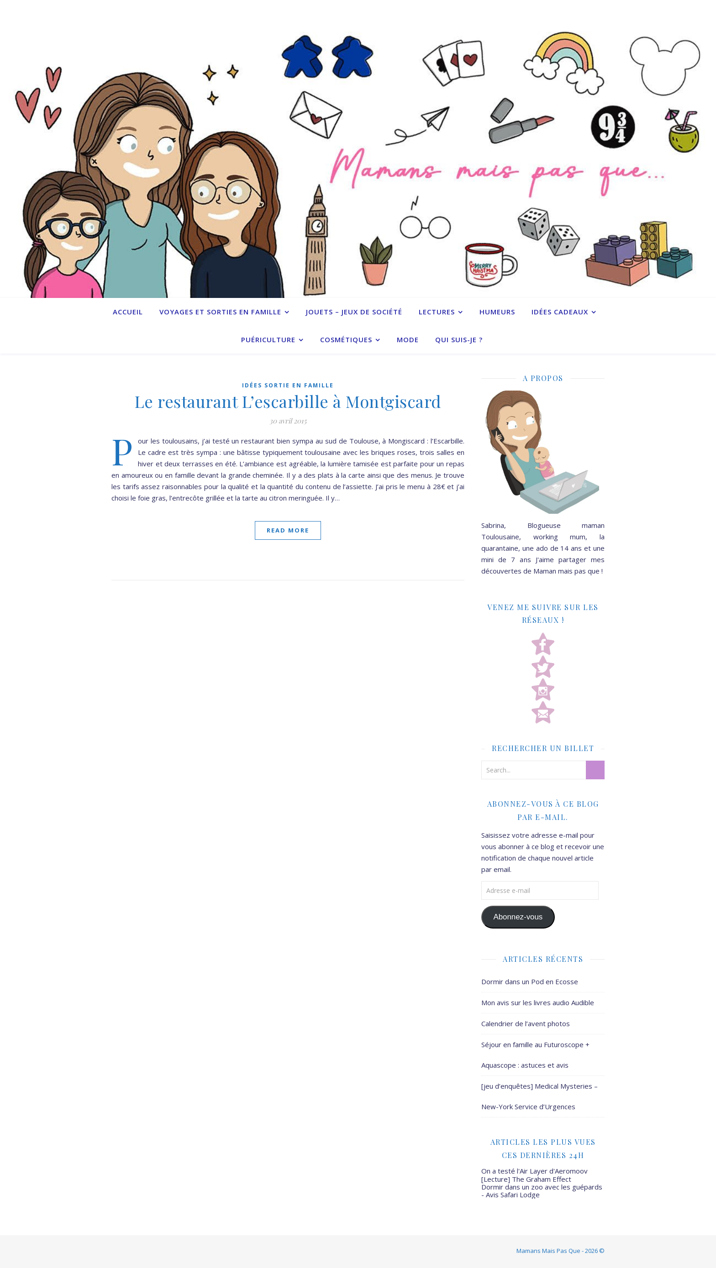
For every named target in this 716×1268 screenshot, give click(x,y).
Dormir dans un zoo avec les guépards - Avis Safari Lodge (541, 1190)
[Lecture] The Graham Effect (526, 1179)
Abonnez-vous (517, 917)
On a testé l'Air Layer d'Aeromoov (534, 1170)
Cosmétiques (346, 339)
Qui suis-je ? (459, 339)
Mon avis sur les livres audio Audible (537, 1002)
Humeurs (497, 311)
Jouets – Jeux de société (354, 311)
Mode (408, 339)
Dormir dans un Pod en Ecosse (529, 981)
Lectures (437, 311)
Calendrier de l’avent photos (525, 1023)
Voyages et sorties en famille (220, 311)
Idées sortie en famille (288, 385)
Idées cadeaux (560, 311)
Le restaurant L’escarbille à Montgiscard (288, 401)
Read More (288, 530)
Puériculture (268, 339)
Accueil (128, 311)
